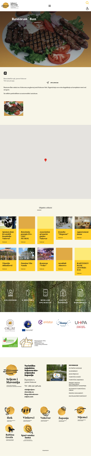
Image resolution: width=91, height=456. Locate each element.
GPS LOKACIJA (52, 83)
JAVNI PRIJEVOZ (74, 374)
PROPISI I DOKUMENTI (76, 393)
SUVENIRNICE (73, 371)
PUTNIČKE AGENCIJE (75, 368)
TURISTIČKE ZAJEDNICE (76, 380)
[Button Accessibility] (87, 11)
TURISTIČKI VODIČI (75, 377)
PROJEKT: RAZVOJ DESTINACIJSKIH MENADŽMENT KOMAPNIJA (77, 384)
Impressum (45, 450)
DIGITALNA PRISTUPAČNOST (78, 396)
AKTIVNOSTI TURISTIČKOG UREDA (77, 389)
